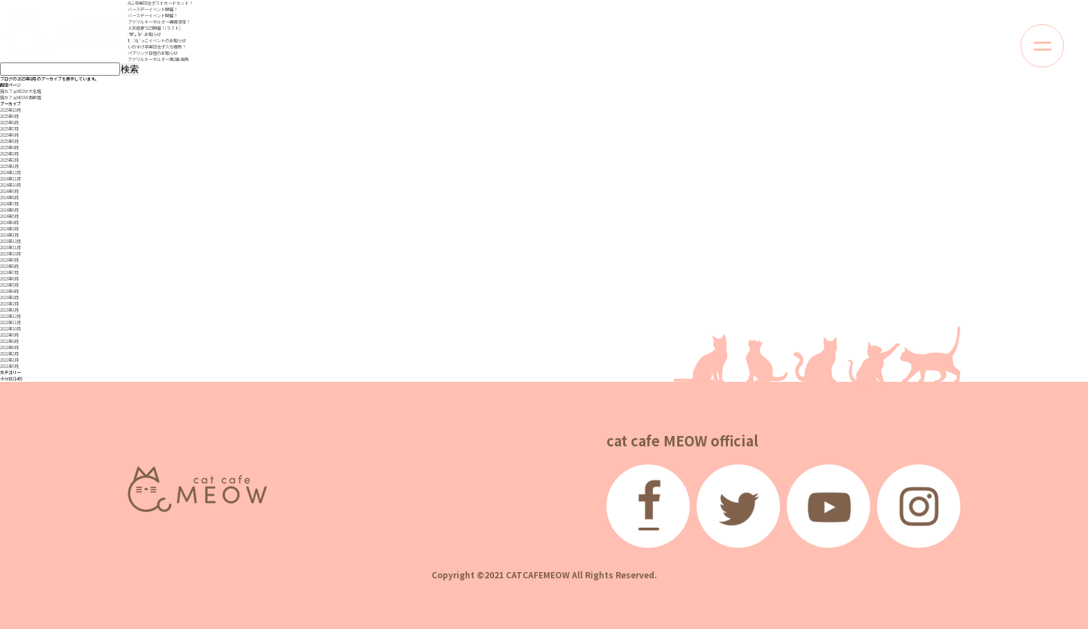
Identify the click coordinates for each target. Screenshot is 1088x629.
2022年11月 (10, 322)
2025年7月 (9, 129)
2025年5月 (9, 141)
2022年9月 (9, 335)
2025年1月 (9, 166)
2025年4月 (9, 147)
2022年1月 (9, 360)
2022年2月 (9, 354)
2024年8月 (9, 197)
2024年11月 (10, 179)
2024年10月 (10, 185)
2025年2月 (9, 160)
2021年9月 (9, 366)
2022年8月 (9, 341)
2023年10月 (10, 254)
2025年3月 (9, 154)
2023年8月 (9, 266)
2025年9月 (9, 116)
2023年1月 (9, 310)
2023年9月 (9, 260)
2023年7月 (9, 272)
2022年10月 (10, 329)
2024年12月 (10, 172)
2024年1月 (9, 235)
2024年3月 (9, 229)
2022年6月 (9, 347)
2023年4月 (9, 291)
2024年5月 (9, 216)
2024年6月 (9, 210)
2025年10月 (10, 110)
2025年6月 (9, 135)
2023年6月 (9, 279)
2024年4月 (9, 222)
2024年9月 (9, 191)
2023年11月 (10, 247)
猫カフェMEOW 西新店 (20, 97)
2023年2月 (9, 304)
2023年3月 (9, 297)
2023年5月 (9, 285)
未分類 (6, 379)
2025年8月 (9, 122)
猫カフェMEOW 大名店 (20, 91)
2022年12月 (10, 316)
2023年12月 (10, 241)
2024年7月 (9, 204)
